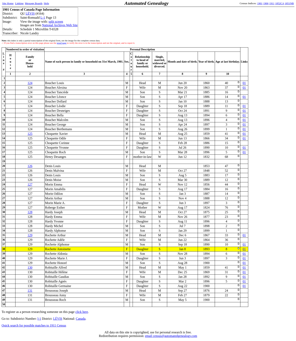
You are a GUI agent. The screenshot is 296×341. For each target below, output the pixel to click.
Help (46, 3)
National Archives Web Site (60, 25)
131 (29, 290)
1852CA (279, 3)
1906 (266, 3)
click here (81, 312)
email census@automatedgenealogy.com (171, 336)
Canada (80, 318)
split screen (56, 21)
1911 (272, 3)
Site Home (8, 3)
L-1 (43, 17)
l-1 (39, 318)
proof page (61, 43)
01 (244, 83)
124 (29, 83)
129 (29, 235)
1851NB (289, 3)
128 (29, 212)
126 (29, 166)
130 (29, 267)
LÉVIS (30, 13)
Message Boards (34, 3)
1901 (260, 3)
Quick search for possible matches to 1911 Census (34, 325)
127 (29, 184)
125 (29, 133)
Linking (19, 3)
